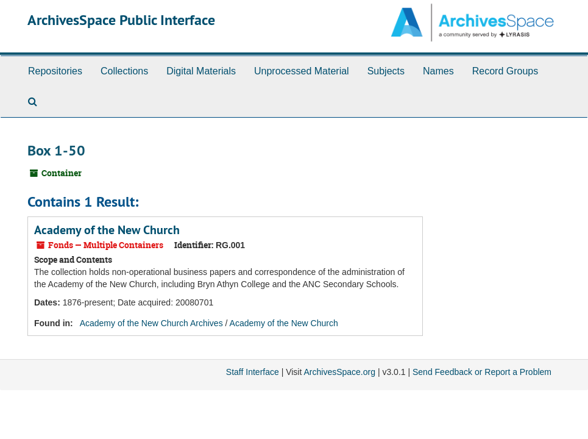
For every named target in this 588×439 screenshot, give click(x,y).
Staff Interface (252, 372)
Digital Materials (201, 71)
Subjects (386, 71)
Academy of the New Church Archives (151, 323)
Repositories (55, 71)
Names (438, 71)
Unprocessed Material (301, 71)
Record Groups (505, 71)
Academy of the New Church (107, 230)
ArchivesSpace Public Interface (121, 19)
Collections (124, 71)
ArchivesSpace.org (339, 372)
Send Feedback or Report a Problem (482, 372)
